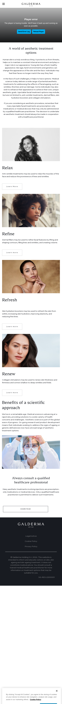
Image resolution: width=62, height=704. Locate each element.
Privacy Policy (31, 546)
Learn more (12, 252)
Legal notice (31, 536)
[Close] (57, 693)
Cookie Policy (31, 541)
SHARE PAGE (25, 509)
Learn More (12, 186)
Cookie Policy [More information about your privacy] (35, 702)
